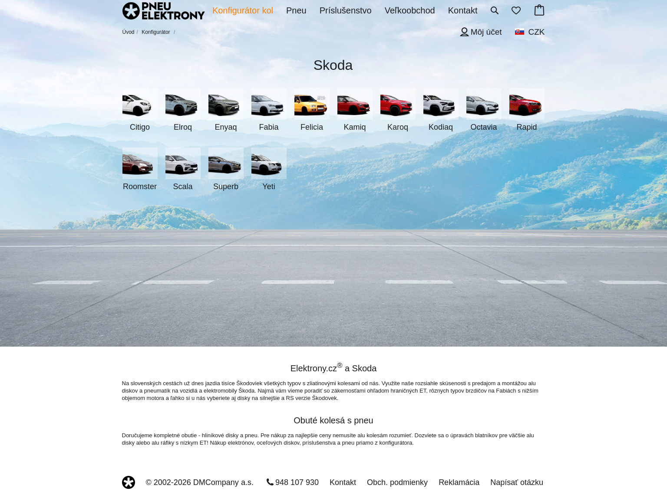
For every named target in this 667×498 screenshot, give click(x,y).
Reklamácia (459, 482)
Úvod (128, 32)
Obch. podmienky (397, 482)
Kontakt (343, 482)
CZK (536, 31)
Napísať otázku (516, 482)
